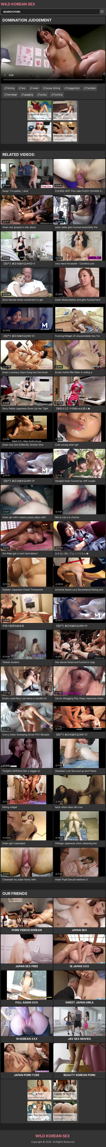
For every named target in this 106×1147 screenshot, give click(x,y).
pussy (43, 94)
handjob (91, 88)
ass (23, 88)
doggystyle (73, 88)
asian (36, 88)
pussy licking (53, 88)
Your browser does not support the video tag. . (53, 54)
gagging (28, 94)
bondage (12, 94)
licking (10, 88)
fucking (58, 94)
